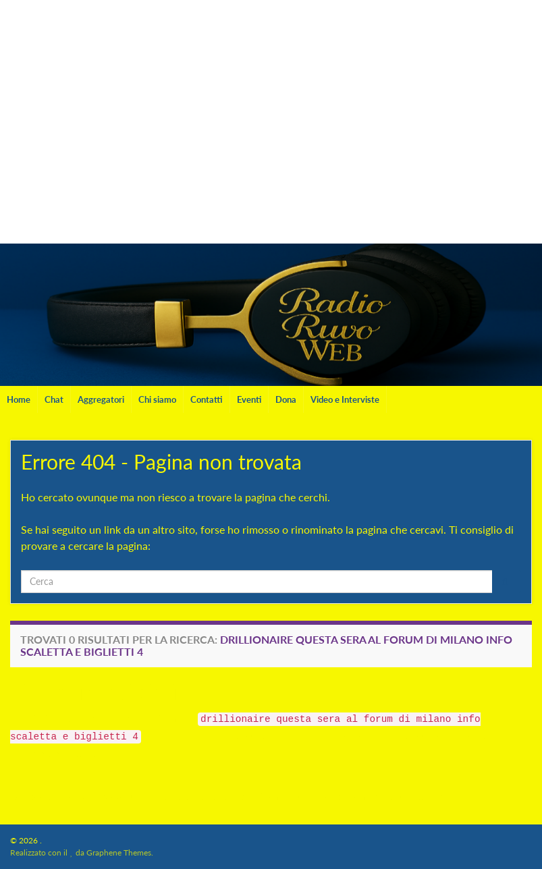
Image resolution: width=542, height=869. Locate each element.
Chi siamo (157, 399)
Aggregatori (101, 399)
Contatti (206, 399)
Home (18, 399)
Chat (54, 399)
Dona (285, 399)
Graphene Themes (118, 852)
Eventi (249, 399)
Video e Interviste (344, 399)
